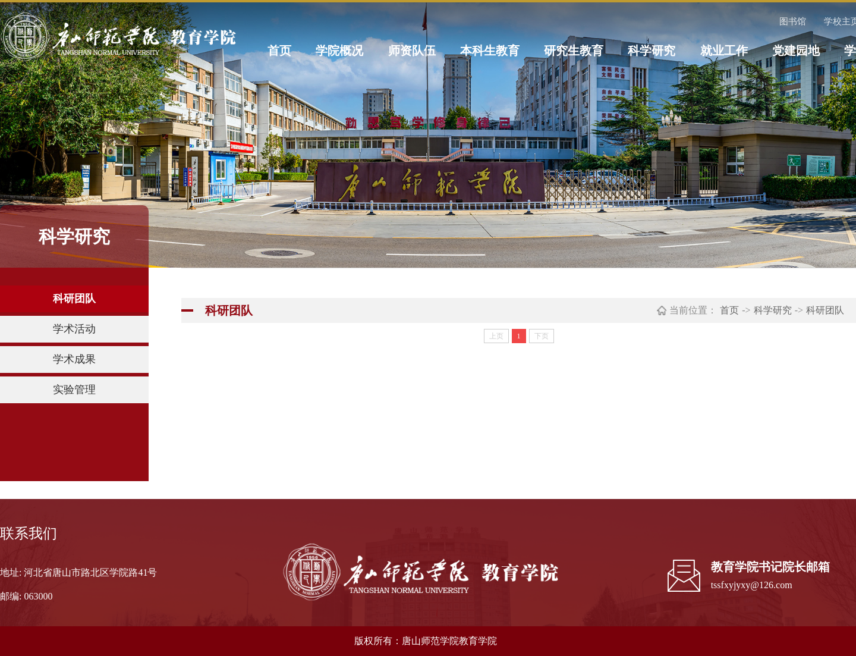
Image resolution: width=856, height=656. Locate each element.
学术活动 (74, 329)
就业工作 (724, 50)
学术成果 (74, 359)
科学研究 (651, 50)
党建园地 (796, 50)
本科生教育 (490, 50)
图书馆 (792, 21)
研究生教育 (573, 50)
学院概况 (339, 50)
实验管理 (74, 390)
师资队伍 (412, 50)
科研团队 (74, 299)
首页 (279, 50)
